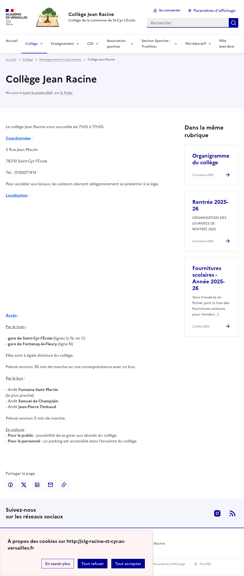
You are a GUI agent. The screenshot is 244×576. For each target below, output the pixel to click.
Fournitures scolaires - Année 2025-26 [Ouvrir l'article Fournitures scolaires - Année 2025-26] (208, 278)
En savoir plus (57, 563)
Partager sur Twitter (24, 485)
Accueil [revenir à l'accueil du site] (11, 59)
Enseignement (62, 43)
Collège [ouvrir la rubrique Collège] (27, 59)
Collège (31, 43)
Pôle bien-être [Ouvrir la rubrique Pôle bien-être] (226, 43)
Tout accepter (128, 563)
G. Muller (66, 93)
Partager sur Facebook (10, 485)
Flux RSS (205, 564)
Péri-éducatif (195, 43)
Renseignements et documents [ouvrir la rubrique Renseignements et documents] (60, 59)
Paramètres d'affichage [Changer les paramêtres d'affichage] (214, 10)
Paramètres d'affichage (169, 564)
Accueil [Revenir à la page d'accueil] (12, 40)
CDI (90, 43)
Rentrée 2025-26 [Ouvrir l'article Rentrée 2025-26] (210, 205)
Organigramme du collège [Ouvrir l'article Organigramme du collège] (210, 159)
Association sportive (116, 43)
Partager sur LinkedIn (37, 485)
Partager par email (50, 485)
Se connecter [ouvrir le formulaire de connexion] (170, 10)
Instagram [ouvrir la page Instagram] (217, 513)
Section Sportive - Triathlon (156, 43)
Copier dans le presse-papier (64, 485)
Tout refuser (92, 563)
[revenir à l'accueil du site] (101, 14)
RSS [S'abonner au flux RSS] (232, 513)
